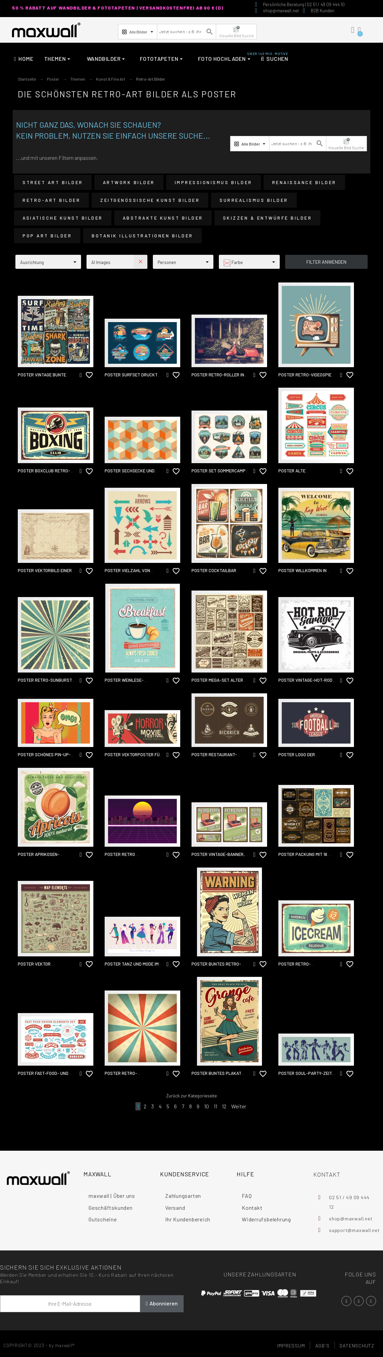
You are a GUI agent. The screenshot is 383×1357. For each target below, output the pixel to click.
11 (215, 1106)
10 (206, 1106)
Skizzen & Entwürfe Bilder (267, 218)
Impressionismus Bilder (213, 182)
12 (224, 1106)
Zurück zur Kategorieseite (191, 1095)
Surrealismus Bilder (254, 200)
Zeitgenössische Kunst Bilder (150, 200)
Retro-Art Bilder (51, 200)
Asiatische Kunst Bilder (63, 218)
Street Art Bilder (53, 182)
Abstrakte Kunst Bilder (163, 218)
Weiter (238, 1106)
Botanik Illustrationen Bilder (142, 235)
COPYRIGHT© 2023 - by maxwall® (39, 1345)
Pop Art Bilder (47, 235)
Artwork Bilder (129, 182)
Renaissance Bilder (304, 182)
